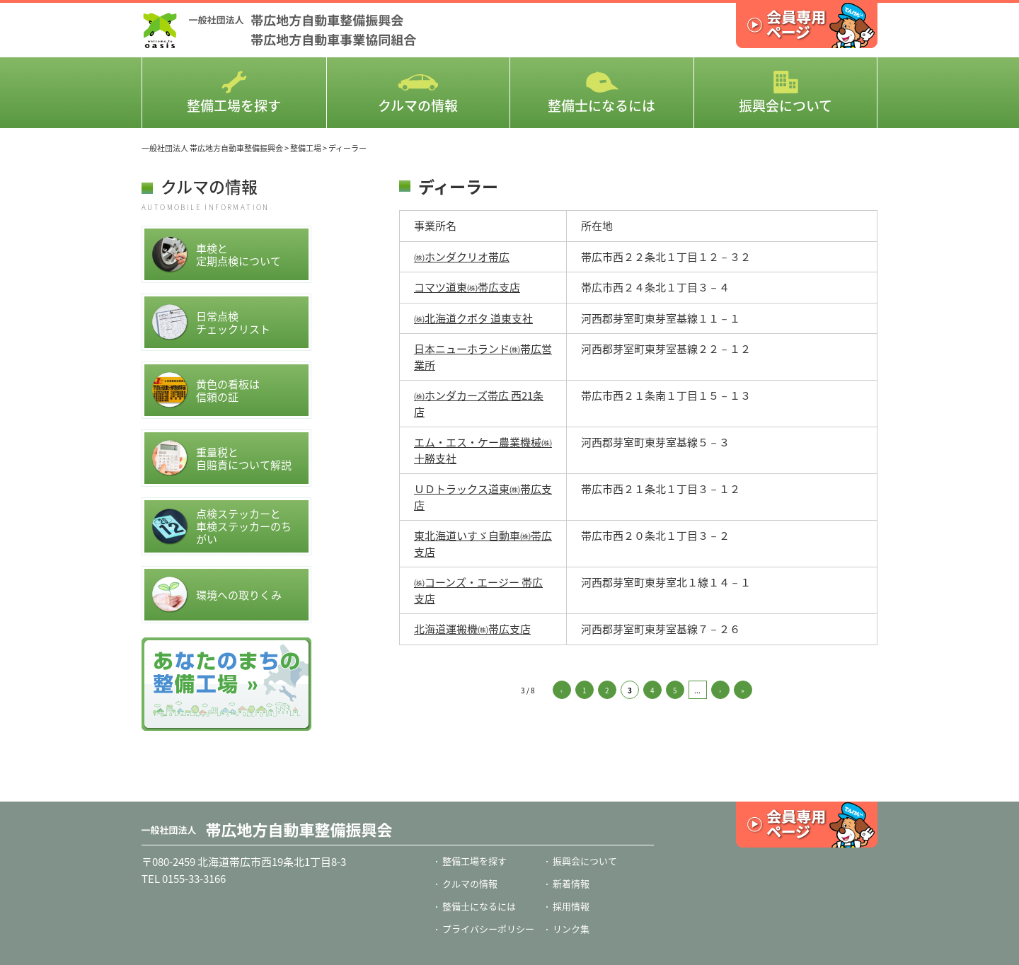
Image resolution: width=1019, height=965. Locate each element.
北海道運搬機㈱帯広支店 (472, 629)
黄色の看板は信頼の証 (205, 390)
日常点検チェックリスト (210, 322)
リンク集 (571, 928)
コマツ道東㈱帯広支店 (467, 287)
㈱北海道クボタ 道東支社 (473, 318)
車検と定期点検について (216, 254)
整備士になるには (601, 93)
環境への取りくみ (216, 594)
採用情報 (571, 906)
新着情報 (571, 883)
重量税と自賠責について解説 (221, 458)
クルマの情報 (418, 93)
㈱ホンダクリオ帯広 (462, 257)
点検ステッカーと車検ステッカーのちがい (221, 526)
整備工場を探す (234, 93)
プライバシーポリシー (488, 928)
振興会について (785, 93)
